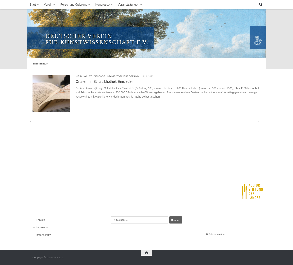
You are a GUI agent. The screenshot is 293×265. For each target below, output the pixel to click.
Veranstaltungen (128, 4)
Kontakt (40, 219)
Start (33, 4)
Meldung (81, 76)
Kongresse (102, 4)
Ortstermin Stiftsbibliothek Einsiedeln (104, 81)
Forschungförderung (73, 4)
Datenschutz (43, 234)
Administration (215, 234)
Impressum (42, 227)
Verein (48, 4)
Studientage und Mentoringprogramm (114, 76)
